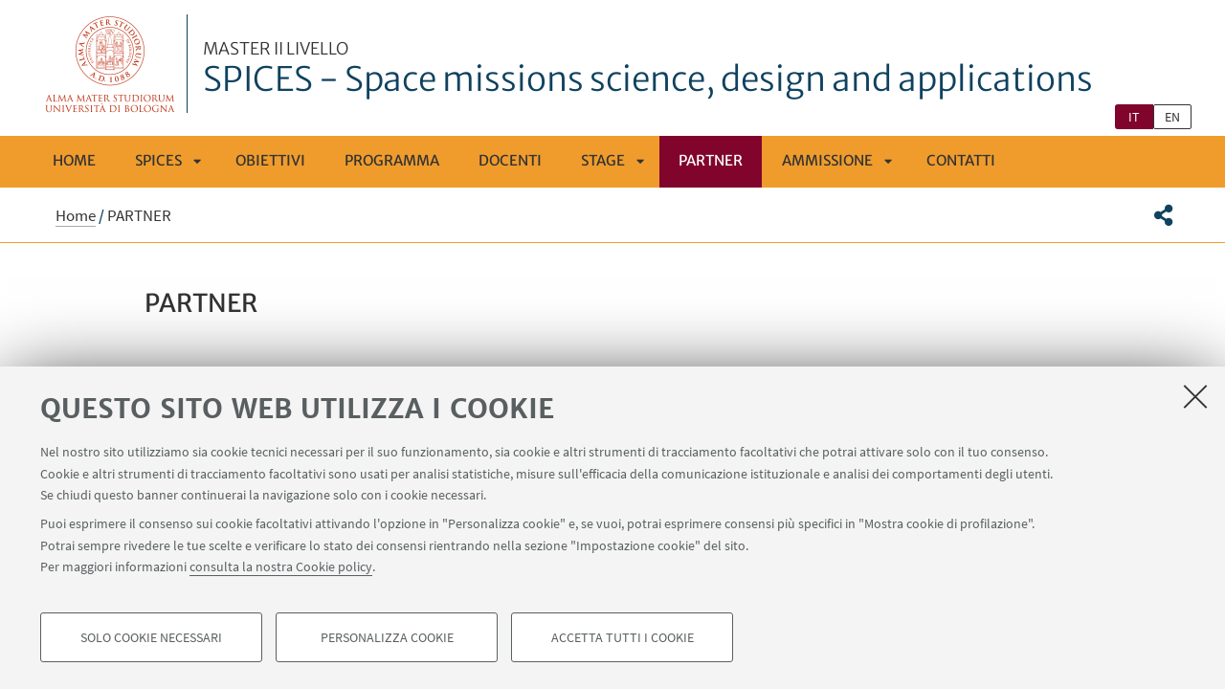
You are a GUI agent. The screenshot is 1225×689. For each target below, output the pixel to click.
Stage (603, 160)
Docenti (510, 160)
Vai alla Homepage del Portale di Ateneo (110, 63)
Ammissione (827, 160)
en (1172, 116)
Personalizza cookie (387, 637)
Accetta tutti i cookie (622, 637)
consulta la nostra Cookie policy (280, 566)
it (1134, 116)
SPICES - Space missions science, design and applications (648, 69)
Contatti (960, 160)
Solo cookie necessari (151, 637)
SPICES (158, 160)
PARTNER (711, 160)
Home (74, 160)
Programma (392, 160)
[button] (1163, 215)
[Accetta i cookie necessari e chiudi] (1195, 396)
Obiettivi (270, 160)
